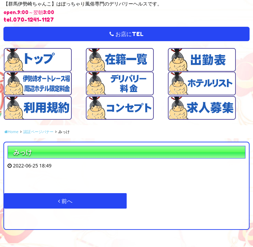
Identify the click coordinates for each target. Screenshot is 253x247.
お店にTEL (126, 34)
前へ (65, 201)
